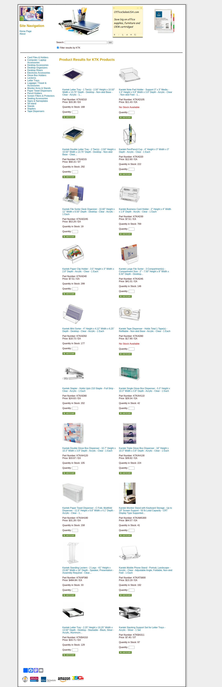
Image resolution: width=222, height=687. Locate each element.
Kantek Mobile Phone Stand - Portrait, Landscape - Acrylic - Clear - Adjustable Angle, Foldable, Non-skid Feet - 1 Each (145, 570)
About (22, 34)
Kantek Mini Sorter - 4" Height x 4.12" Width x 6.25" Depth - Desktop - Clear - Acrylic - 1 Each (88, 329)
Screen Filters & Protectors (41, 96)
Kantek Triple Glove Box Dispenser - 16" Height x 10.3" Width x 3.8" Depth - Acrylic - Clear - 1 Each (144, 449)
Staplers (31, 108)
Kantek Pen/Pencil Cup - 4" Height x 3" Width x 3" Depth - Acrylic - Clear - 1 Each (144, 150)
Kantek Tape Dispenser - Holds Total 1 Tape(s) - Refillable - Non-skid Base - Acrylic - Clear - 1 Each (144, 329)
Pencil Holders (34, 93)
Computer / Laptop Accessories (36, 61)
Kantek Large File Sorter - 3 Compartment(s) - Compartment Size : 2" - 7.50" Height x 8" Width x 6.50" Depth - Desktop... (144, 271)
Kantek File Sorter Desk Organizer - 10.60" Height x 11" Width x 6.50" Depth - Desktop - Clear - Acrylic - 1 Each (88, 211)
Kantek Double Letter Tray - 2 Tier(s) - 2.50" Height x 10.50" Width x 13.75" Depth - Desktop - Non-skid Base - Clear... (89, 152)
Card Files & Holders (37, 57)
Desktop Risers (35, 70)
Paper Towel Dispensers (39, 91)
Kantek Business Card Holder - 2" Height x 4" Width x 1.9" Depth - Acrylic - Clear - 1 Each (145, 210)
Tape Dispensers (35, 111)
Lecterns (31, 78)
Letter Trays (33, 80)
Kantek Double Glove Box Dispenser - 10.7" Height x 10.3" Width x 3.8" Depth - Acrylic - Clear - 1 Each (89, 449)
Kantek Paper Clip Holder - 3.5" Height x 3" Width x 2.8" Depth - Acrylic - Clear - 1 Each (88, 270)
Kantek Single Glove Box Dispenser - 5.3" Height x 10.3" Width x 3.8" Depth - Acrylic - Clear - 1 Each (144, 389)
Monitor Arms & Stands (39, 88)
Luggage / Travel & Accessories (36, 84)
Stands (30, 106)
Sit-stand (31, 103)
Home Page (25, 31)
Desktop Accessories (38, 65)
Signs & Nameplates (37, 101)
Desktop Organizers (37, 67)
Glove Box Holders (36, 75)
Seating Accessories (37, 98)
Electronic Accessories (38, 73)
